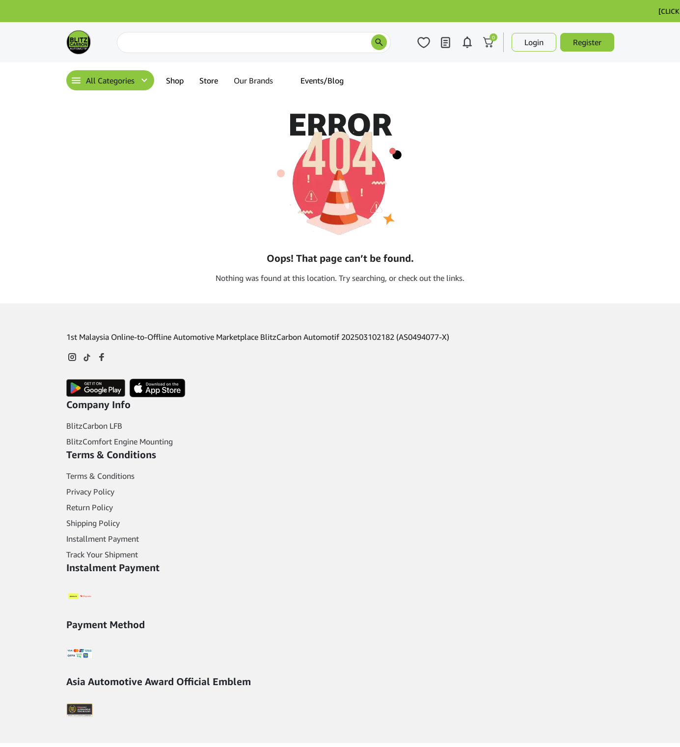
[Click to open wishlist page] (424, 42)
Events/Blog (322, 80)
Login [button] (534, 42)
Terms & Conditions (100, 476)
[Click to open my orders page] (445, 42)
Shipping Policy (93, 523)
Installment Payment (102, 539)
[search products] (379, 42)
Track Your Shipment (102, 554)
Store (208, 80)
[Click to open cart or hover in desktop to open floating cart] (488, 42)
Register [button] (587, 42)
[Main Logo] (78, 42)
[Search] (254, 42)
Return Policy (89, 507)
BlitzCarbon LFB (94, 426)
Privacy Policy (90, 492)
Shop (175, 80)
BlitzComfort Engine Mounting (119, 441)
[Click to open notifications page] (467, 42)
